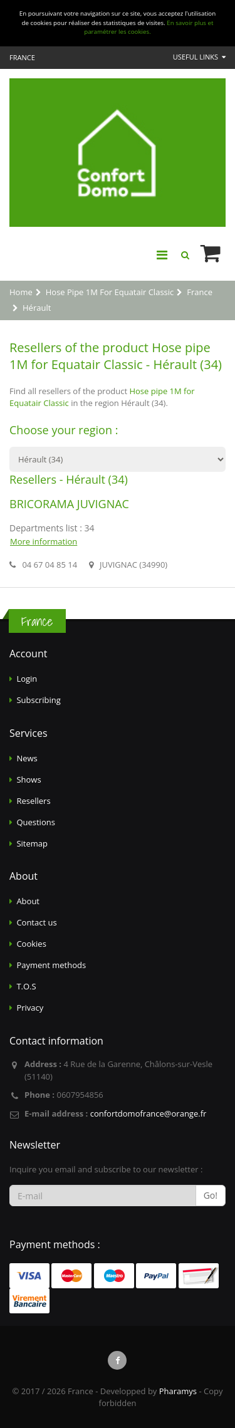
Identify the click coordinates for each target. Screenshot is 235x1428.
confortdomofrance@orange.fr (148, 1113)
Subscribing (38, 700)
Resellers (33, 800)
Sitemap (32, 843)
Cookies (31, 943)
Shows (28, 779)
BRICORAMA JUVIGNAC (69, 503)
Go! (210, 1195)
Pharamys (178, 1391)
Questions (35, 822)
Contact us (36, 922)
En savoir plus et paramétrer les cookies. (148, 27)
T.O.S (26, 986)
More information (43, 541)
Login (26, 678)
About (27, 901)
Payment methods (51, 965)
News (26, 758)
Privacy (29, 1007)
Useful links (199, 56)
